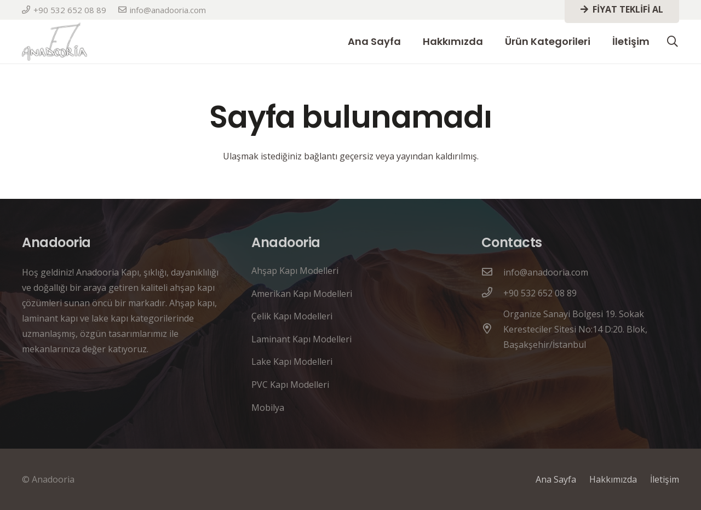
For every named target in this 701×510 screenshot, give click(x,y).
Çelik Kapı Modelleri (291, 316)
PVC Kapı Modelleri (290, 385)
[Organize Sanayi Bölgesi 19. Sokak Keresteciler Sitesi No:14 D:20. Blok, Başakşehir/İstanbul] (492, 329)
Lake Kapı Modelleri (291, 362)
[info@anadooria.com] (492, 272)
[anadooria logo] (54, 41)
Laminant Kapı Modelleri (301, 339)
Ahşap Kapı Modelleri (294, 271)
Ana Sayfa (556, 479)
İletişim (664, 479)
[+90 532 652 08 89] (492, 293)
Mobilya (267, 408)
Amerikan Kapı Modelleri (301, 294)
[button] (672, 42)
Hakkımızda (613, 479)
